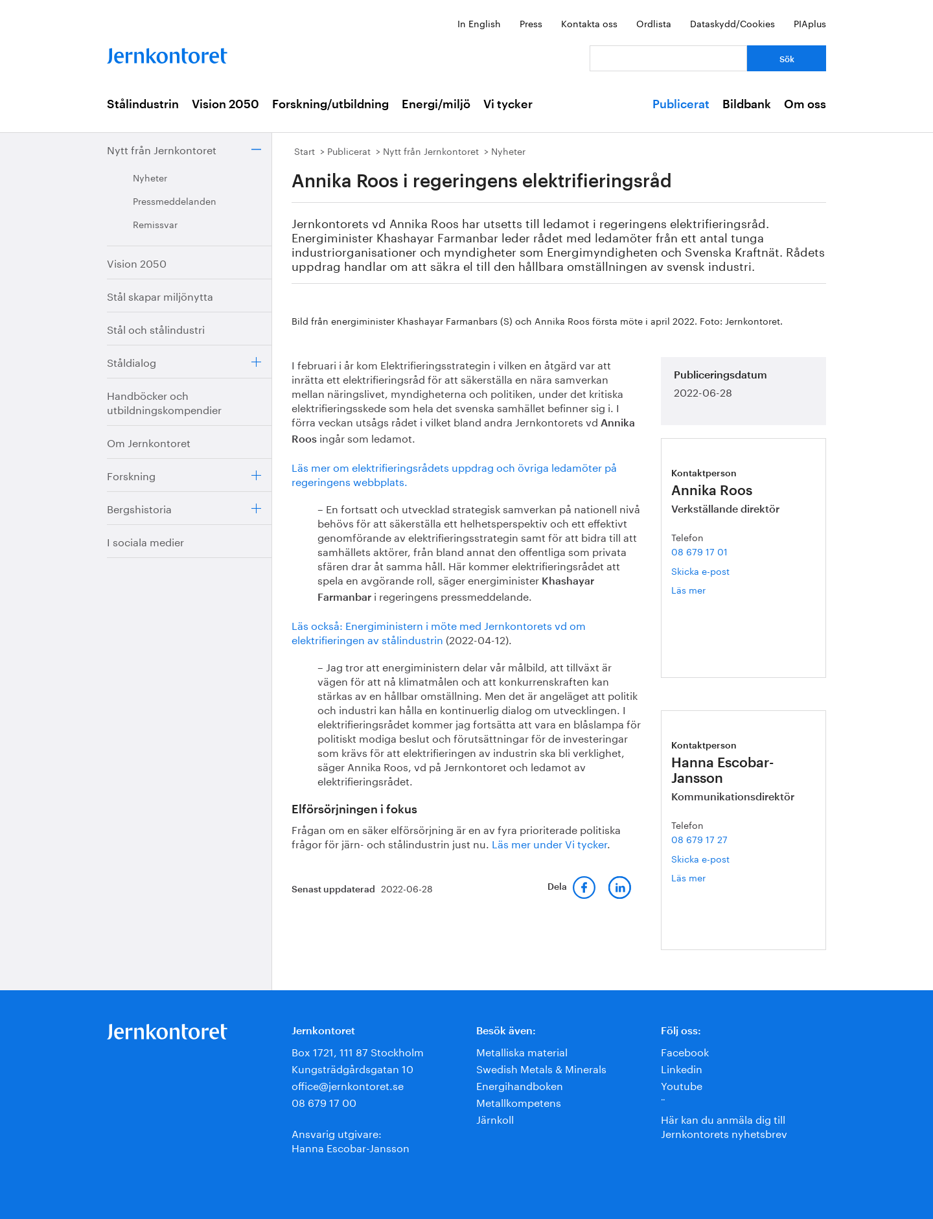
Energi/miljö (436, 104)
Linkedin (681, 1068)
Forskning (131, 475)
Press (531, 23)
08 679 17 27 (699, 838)
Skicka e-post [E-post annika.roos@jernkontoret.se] (700, 570)
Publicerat (680, 104)
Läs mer (703, 589)
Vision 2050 (225, 104)
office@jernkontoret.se (348, 1084)
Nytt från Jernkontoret (161, 149)
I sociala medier (145, 541)
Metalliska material (522, 1051)
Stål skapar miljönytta (160, 295)
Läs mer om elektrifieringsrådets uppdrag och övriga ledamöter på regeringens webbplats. (454, 473)
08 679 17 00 (324, 1101)
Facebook (685, 1051)
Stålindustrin (143, 104)
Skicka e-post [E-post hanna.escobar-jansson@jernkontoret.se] (700, 858)
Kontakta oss (589, 23)
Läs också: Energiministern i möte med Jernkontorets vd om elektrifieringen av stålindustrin (439, 631)
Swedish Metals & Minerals (541, 1068)
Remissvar (155, 223)
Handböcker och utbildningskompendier (164, 401)
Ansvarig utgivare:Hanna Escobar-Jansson (350, 1139)
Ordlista (653, 23)
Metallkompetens (518, 1101)
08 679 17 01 (699, 551)
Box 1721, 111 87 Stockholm (358, 1051)
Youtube (681, 1084)
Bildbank (746, 104)
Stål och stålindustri (156, 328)
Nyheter (150, 177)
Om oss (805, 104)
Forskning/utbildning (330, 104)
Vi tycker (508, 104)
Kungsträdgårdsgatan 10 (352, 1068)
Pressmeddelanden (174, 200)
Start (304, 150)
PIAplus (810, 23)
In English (479, 23)
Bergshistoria (139, 508)
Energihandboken (519, 1084)
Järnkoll (495, 1118)
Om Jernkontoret (148, 442)
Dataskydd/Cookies (732, 23)
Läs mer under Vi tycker (549, 843)
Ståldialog (131, 361)
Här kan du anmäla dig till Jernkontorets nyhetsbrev (724, 1125)
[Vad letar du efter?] (668, 58)
